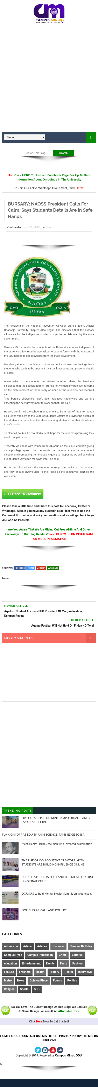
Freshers (24, 972)
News (49, 227)
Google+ (41, 568)
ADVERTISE (56, 1036)
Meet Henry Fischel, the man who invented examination (57, 843)
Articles (42, 946)
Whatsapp (53, 568)
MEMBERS (42, 1040)
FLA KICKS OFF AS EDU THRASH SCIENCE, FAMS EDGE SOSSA (43, 834)
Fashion (77, 963)
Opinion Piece (39, 980)
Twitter (30, 568)
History (54, 972)
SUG (37, 989)
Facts (63, 963)
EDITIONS (57, 1040)
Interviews (85, 972)
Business (58, 946)
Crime (62, 954)
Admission (11, 946)
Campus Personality (40, 954)
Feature (9, 972)
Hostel (68, 972)
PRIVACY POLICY (77, 1036)
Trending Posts (17, 810)
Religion (9, 989)
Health (40, 972)
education (10, 963)
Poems (57, 980)
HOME (11, 1036)
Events (50, 963)
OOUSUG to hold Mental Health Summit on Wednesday (57, 893)
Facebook (19, 568)
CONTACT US (38, 1036)
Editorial (77, 954)
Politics (72, 980)
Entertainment (31, 963)
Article (27, 946)
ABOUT (22, 1036)
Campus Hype (13, 954)
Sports (24, 989)
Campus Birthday (81, 946)
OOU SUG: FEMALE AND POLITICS (45, 910)
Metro (8, 980)
